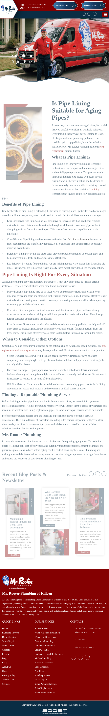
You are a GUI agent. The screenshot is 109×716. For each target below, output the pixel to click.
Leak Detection (42, 667)
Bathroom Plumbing (44, 641)
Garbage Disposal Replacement (49, 654)
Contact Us (7, 671)
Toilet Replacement (43, 688)
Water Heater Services (45, 692)
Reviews (6, 654)
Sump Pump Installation (46, 684)
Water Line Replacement (46, 637)
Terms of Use (8, 679)
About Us (6, 667)
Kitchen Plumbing (43, 658)
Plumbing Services (10, 632)
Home (5, 628)
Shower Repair (41, 628)
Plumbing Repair (42, 675)
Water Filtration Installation (47, 632)
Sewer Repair (8, 641)
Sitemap (6, 684)
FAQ (4, 662)
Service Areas (8, 645)
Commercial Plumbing (45, 645)
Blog (4, 658)
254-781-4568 (62, 5)
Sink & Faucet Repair (44, 662)
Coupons (6, 650)
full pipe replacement (78, 246)
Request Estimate (90, 5)
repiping (95, 196)
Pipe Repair (40, 671)
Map (94, 632)
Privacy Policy (8, 675)
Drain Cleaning (9, 637)
